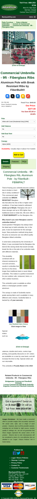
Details (5, 162)
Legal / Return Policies (19, 458)
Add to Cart (18, 155)
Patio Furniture (7, 22)
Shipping (6, 167)
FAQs (24, 162)
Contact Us (15, 465)
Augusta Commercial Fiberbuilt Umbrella (18, 386)
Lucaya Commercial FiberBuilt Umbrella (18, 384)
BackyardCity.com (9, 17)
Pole (3, 118)
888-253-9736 (23, 408)
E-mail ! (15, 404)
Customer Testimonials (20, 468)
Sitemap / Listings (18, 460)
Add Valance (6, 126)
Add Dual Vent (6, 133)
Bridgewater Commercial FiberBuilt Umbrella (18, 382)
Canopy (4, 141)
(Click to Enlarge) (22, 339)
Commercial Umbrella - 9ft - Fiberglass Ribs (17, 26)
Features (15, 162)
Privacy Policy (16, 463)
